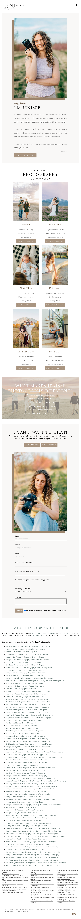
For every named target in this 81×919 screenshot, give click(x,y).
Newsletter (26, 912)
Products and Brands (66, 633)
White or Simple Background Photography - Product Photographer (29, 668)
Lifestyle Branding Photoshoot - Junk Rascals (21, 813)
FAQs (20, 912)
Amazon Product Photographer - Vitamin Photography (24, 749)
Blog (5, 635)
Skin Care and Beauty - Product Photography (21, 723)
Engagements (44, 633)
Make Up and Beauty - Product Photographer (21, 726)
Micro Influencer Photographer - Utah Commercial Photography (28, 647)
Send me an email (38, 635)
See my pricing (32, 444)
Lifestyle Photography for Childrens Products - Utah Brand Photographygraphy (33, 852)
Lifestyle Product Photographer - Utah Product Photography (26, 776)
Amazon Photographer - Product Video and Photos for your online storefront (32, 857)
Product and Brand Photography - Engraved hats (23, 734)
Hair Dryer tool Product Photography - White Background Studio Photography (32, 834)
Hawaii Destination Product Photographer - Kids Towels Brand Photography (32, 847)
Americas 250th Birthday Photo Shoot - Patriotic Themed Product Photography (33, 865)
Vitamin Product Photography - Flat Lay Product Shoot (24, 683)
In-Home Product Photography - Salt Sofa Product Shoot (25, 697)
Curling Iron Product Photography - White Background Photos (27, 826)
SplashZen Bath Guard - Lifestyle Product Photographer (25, 686)
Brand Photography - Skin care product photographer (24, 731)
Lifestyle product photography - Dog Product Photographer (26, 673)
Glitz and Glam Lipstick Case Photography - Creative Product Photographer (32, 842)
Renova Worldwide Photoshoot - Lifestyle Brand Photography (27, 712)
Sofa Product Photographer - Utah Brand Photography (24, 676)
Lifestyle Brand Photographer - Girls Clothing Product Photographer (29, 691)
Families (52, 633)
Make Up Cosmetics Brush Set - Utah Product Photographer (26, 839)
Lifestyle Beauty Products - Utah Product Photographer (25, 810)
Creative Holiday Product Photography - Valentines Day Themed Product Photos (34, 757)
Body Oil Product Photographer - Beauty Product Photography (27, 707)
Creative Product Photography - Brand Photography (24, 720)
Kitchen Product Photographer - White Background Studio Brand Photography (33, 828)
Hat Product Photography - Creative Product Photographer (26, 710)
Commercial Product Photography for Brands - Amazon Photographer (30, 768)
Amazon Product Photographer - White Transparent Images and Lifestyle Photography (36, 781)
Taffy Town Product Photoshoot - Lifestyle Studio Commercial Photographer (32, 860)
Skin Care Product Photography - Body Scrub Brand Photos (26, 760)
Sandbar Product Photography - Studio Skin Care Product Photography (30, 799)
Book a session (49, 444)
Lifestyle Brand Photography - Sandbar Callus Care (23, 797)
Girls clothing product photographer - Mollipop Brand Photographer (29, 678)
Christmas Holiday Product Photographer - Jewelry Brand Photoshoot (30, 744)
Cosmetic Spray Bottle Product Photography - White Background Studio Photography (35, 836)
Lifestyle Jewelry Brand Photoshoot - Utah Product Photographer (28, 747)
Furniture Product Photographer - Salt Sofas (21, 689)
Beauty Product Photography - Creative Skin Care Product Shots (28, 702)
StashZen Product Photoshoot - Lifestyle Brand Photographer (27, 699)
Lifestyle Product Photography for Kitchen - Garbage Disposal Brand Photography (34, 831)
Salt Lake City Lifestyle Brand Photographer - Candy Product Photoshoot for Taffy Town (36, 863)
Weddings (35, 633)
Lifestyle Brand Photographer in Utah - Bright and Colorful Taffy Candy (30, 789)
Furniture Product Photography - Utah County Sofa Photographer (28, 794)
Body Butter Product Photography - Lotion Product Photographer (28, 705)
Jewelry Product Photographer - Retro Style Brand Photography (28, 741)
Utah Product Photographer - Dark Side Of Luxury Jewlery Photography (30, 778)
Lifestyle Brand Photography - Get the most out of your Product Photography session (35, 752)
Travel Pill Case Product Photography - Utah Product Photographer (29, 818)
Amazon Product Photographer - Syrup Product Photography (27, 739)
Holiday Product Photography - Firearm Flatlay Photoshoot (26, 792)
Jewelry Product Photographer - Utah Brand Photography (25, 770)
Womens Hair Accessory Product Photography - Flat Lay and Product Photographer (35, 681)
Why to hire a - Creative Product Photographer (22, 765)
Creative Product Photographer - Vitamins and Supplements (27, 755)
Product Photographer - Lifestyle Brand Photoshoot (23, 662)
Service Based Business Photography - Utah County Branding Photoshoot (31, 815)
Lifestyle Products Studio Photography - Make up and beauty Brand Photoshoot (33, 805)
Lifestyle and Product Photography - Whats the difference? (26, 694)
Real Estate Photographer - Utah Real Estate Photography (26, 665)
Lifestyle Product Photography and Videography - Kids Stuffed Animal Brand (32, 786)
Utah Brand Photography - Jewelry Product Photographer (25, 773)
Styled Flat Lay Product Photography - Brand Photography (26, 657)
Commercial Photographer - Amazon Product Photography (26, 736)
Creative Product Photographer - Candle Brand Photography (27, 763)
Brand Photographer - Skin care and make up (22, 728)
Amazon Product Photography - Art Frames (21, 807)
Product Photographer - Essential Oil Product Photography (26, 670)
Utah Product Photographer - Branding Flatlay (21, 652)
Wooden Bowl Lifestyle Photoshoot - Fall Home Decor (24, 821)
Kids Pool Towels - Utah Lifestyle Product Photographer (25, 850)
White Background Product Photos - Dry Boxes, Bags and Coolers (28, 823)
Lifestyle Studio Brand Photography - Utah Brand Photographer (27, 660)
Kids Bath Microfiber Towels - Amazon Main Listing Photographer (28, 844)
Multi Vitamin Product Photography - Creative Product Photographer (29, 715)
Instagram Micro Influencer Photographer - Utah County (25, 649)
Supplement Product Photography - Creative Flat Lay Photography (29, 718)
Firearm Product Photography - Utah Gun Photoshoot (24, 802)
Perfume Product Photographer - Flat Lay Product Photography (27, 654)
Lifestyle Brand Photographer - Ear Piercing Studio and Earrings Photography (32, 855)
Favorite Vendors (11, 912)
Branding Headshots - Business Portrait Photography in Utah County (29, 784)
